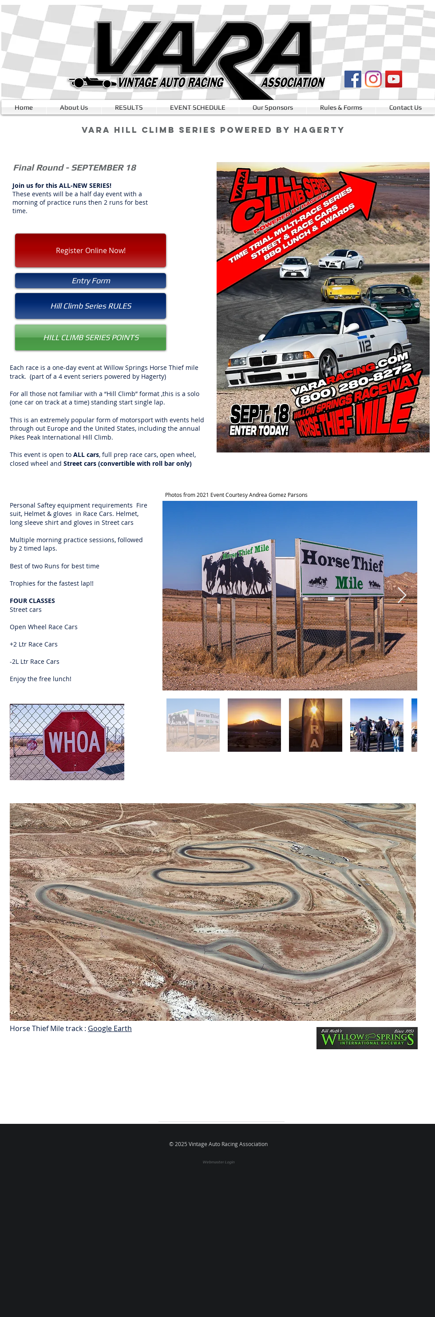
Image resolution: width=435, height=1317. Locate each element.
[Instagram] (373, 79)
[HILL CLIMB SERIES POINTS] (90, 337)
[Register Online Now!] (90, 250)
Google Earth (110, 1028)
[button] (90, 280)
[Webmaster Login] (218, 1162)
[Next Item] (402, 595)
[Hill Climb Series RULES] (90, 306)
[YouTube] (393, 79)
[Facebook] (352, 79)
